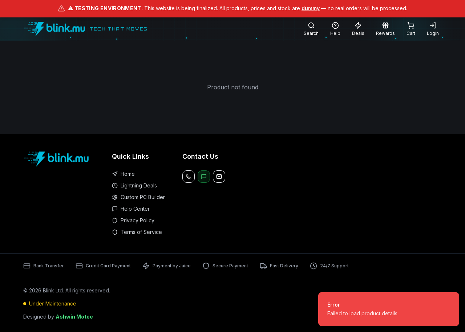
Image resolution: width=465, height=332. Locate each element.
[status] (388, 309)
